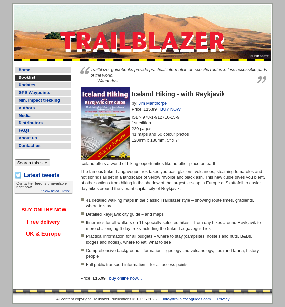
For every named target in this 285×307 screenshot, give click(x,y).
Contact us (30, 145)
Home (24, 69)
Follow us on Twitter (55, 191)
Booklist (27, 77)
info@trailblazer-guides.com (187, 299)
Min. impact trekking (39, 100)
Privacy (223, 299)
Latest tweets (41, 175)
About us (28, 137)
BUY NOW (170, 109)
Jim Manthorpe (153, 103)
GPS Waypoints (34, 92)
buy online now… (125, 278)
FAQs (24, 130)
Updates (27, 84)
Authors (27, 107)
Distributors (31, 122)
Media (25, 115)
